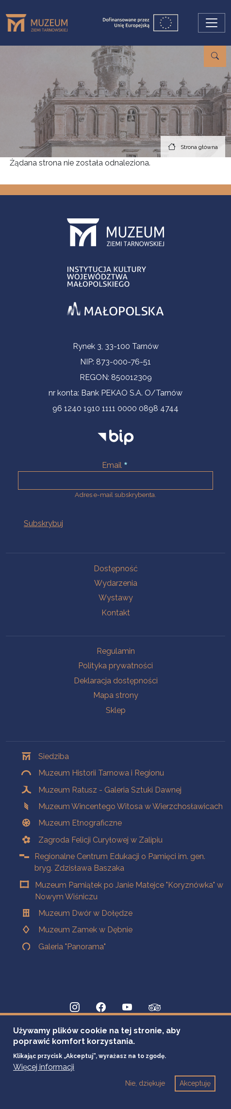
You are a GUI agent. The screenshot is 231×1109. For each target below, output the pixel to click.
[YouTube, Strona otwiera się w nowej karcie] (127, 1007)
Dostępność (116, 568)
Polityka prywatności (115, 665)
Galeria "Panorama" (72, 946)
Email (112, 465)
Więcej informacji (43, 1075)
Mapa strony (115, 695)
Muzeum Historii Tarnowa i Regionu (101, 773)
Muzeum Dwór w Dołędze (85, 913)
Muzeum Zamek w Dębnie (85, 929)
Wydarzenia (115, 583)
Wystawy (116, 597)
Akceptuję (195, 1091)
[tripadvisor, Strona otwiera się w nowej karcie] (154, 1008)
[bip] (115, 437)
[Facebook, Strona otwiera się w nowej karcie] (101, 1007)
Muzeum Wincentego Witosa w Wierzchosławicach (130, 806)
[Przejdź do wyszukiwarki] (215, 56)
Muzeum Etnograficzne (80, 823)
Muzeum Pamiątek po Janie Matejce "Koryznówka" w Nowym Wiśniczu (129, 890)
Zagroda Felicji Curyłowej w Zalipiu (100, 839)
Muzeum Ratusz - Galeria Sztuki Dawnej (110, 790)
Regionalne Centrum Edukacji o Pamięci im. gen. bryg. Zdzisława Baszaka (119, 862)
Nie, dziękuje (145, 1091)
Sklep (116, 710)
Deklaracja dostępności (116, 680)
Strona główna (199, 147)
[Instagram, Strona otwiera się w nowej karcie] (75, 1007)
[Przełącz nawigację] (211, 23)
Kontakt (115, 612)
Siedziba (53, 756)
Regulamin (116, 651)
